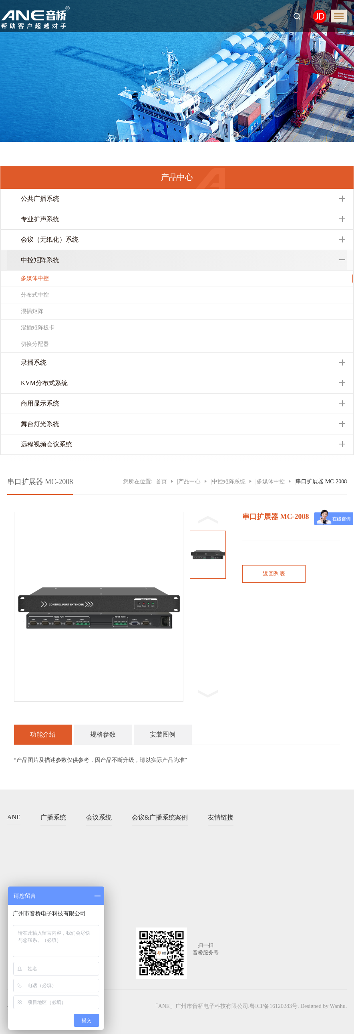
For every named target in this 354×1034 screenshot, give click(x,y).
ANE (13, 817)
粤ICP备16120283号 (273, 1006)
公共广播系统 (40, 198)
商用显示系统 (40, 403)
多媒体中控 (35, 278)
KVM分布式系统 (44, 383)
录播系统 (33, 362)
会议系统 (99, 817)
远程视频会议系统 (46, 444)
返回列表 (274, 574)
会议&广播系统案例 (160, 817)
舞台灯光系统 (40, 423)
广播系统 (53, 817)
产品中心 (189, 482)
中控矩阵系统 (40, 259)
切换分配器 (35, 344)
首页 (161, 482)
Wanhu (338, 1006)
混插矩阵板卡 (37, 328)
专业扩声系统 (40, 219)
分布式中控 (35, 295)
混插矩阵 (32, 311)
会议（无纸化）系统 (49, 239)
